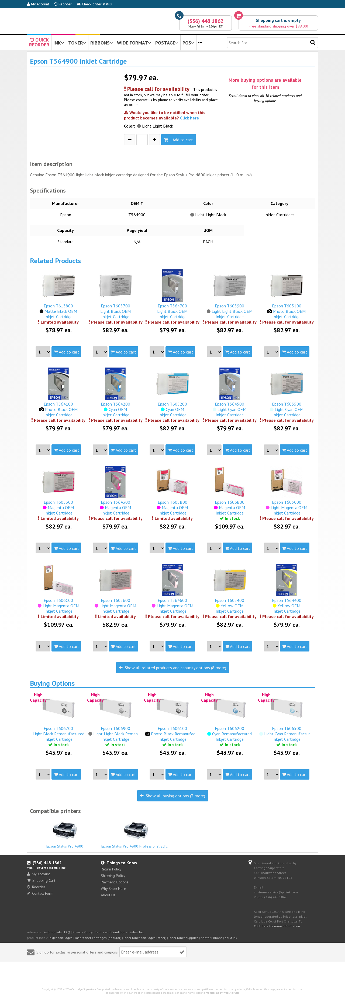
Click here (189, 118)
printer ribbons (211, 938)
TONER (77, 43)
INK (58, 43)
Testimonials (52, 932)
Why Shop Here (113, 888)
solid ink (231, 938)
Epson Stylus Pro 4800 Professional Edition (136, 833)
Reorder (63, 4)
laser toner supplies (183, 938)
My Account (38, 4)
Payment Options (114, 882)
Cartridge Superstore (83, 989)
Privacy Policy (83, 932)
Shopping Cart (41, 880)
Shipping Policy (113, 875)
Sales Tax (136, 932)
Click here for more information (277, 926)
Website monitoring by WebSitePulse (217, 992)
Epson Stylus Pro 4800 (65, 833)
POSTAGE (166, 43)
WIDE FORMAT (134, 43)
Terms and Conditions (111, 932)
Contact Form (40, 893)
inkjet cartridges (61, 938)
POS (188, 43)
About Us (108, 895)
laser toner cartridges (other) (145, 938)
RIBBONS (101, 43)
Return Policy (111, 869)
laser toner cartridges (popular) (98, 938)
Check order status (94, 4)
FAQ (67, 932)
